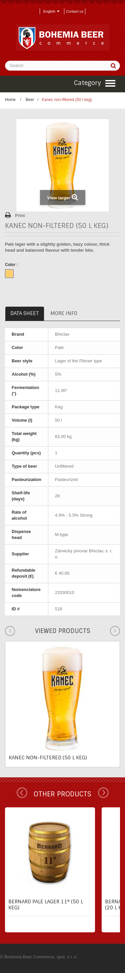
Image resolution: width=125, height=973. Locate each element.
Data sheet (24, 313)
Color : (12, 264)
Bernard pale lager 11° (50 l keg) (45, 904)
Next (103, 792)
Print (20, 215)
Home (10, 99)
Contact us (75, 11)
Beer (30, 99)
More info (63, 313)
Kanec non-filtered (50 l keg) (48, 757)
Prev (22, 792)
